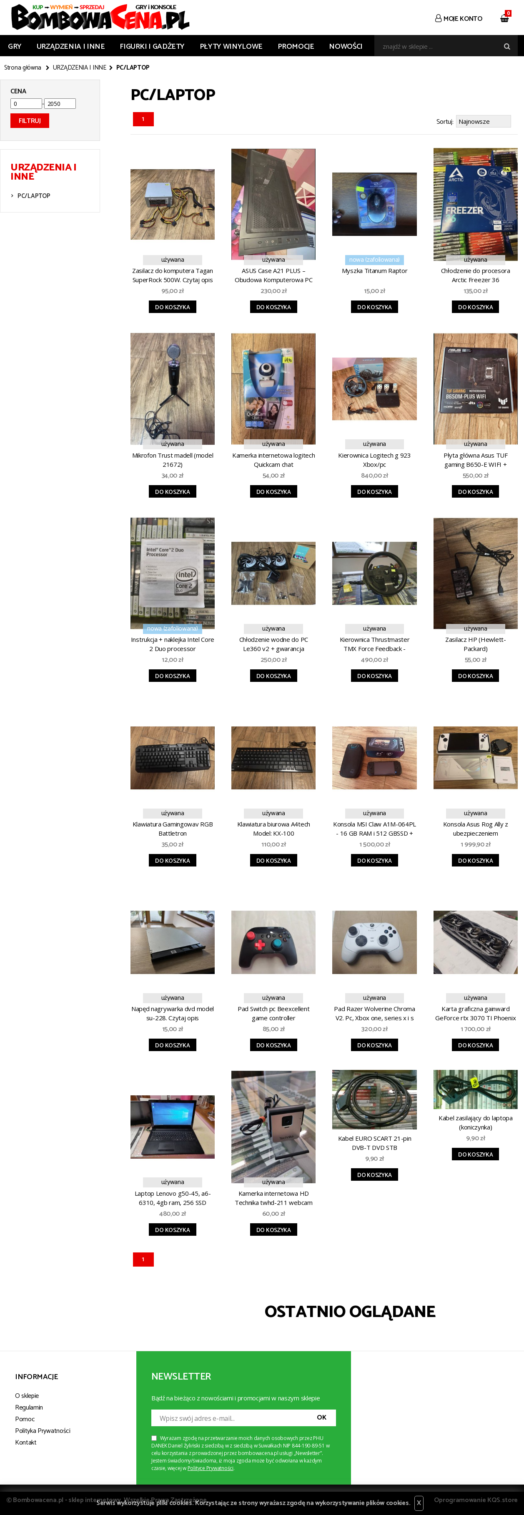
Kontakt (26, 1441)
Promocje (296, 46)
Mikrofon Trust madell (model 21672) (172, 458)
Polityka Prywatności (42, 1429)
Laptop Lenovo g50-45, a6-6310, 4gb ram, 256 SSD (173, 1196)
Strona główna (22, 68)
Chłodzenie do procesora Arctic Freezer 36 (475, 274)
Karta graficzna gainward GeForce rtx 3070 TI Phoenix (475, 1012)
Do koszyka (172, 306)
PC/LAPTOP (34, 196)
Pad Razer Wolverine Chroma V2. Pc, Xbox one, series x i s (374, 1012)
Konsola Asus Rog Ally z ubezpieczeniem (475, 827)
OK (321, 1416)
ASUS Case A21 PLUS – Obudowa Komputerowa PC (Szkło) (273, 275)
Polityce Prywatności (210, 1466)
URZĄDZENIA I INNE (71, 46)
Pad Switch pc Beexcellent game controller (274, 1012)
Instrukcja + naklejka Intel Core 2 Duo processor (172, 642)
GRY (15, 46)
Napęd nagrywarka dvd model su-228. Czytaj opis (172, 1012)
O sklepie (27, 1394)
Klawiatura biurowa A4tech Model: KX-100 (274, 827)
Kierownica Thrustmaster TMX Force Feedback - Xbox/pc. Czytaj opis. (375, 644)
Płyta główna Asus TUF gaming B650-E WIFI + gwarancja (476, 460)
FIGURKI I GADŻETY (152, 46)
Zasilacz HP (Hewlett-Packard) (475, 642)
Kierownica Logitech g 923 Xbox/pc (374, 458)
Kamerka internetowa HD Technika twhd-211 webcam (274, 1196)
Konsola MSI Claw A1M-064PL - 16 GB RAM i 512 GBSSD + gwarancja (374, 829)
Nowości (345, 46)
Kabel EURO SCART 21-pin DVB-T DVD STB (374, 1141)
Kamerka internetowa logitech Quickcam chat (273, 458)
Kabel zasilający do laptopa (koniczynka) (476, 1121)
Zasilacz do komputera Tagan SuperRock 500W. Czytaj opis (172, 274)
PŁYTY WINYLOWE (231, 46)
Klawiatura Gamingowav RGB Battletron (173, 827)
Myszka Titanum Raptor (375, 269)
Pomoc (25, 1418)
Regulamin (29, 1406)
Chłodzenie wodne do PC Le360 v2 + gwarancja (273, 642)
